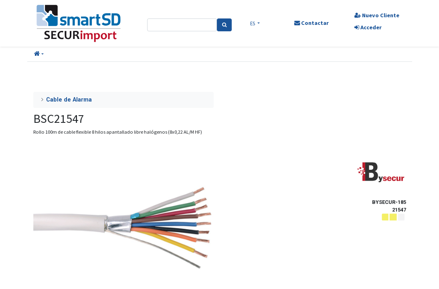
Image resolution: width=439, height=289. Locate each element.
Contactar (311, 22)
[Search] (224, 24)
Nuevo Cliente (376, 15)
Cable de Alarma (69, 99)
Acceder (368, 27)
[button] (39, 54)
